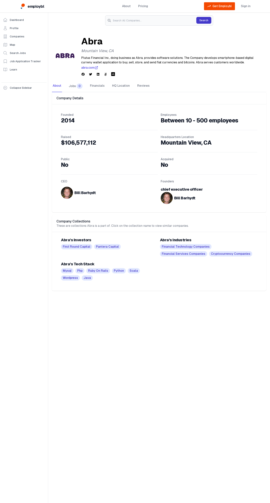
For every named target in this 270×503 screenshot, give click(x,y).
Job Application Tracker (22, 61)
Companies (13, 36)
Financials (97, 85)
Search (203, 20)
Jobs (75, 86)
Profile (11, 28)
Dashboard (13, 20)
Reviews (143, 85)
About (126, 6)
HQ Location (121, 85)
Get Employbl (219, 6)
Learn (10, 69)
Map (9, 44)
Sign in (245, 6)
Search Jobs (14, 53)
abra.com (89, 68)
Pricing (143, 6)
